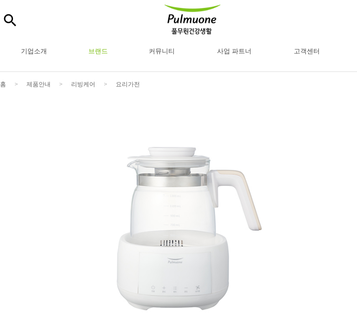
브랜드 (98, 50)
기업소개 (34, 50)
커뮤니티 (162, 50)
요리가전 (128, 83)
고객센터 (307, 50)
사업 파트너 (234, 50)
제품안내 (38, 83)
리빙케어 (83, 83)
